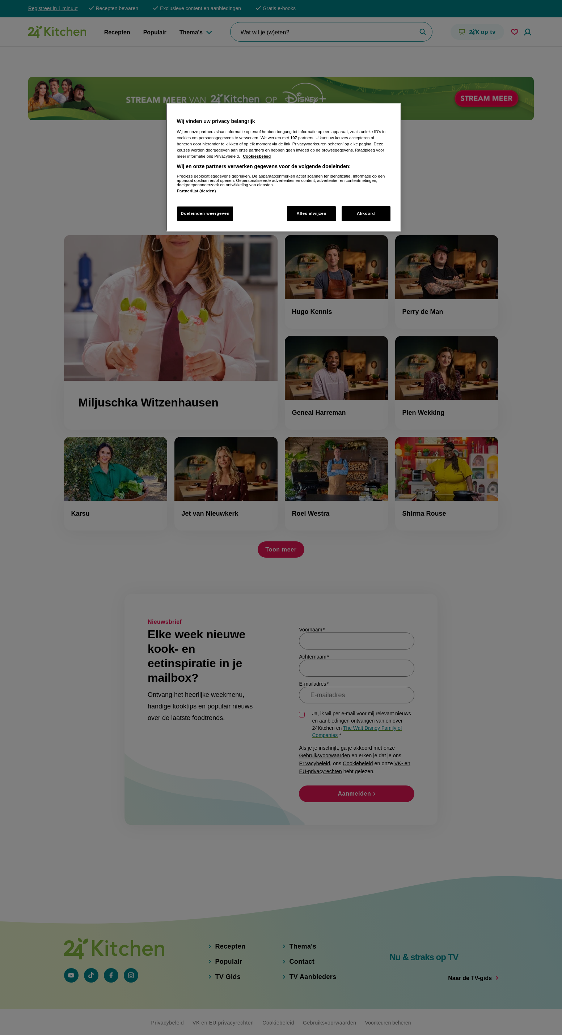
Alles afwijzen (311, 213)
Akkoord (366, 213)
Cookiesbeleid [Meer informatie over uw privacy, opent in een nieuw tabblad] (257, 156)
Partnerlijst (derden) (196, 191)
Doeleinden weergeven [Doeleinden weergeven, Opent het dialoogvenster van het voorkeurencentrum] (205, 213)
